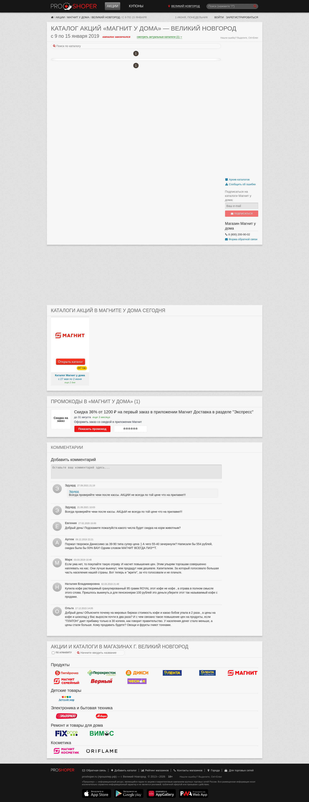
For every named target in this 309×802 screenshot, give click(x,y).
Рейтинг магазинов (155, 770)
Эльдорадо (66, 716)
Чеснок (137, 681)
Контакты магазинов (187, 770)
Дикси (137, 673)
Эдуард (74, 491)
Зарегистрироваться (242, 17)
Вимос (101, 733)
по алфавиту (62, 652)
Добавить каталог (123, 770)
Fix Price (66, 733)
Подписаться (241, 213)
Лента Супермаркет (207, 673)
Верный (101, 681)
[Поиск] (232, 6)
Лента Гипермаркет (172, 673)
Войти (219, 17)
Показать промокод (92, 429)
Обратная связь (94, 770)
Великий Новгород (106, 17)
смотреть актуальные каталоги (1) (159, 36)
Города (213, 770)
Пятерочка (66, 673)
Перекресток (101, 673)
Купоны (136, 6)
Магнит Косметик (66, 751)
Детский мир (66, 699)
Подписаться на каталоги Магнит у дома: (238, 196)
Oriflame (101, 751)
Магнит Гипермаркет (66, 681)
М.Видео (101, 716)
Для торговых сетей (239, 770)
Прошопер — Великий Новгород (74, 6)
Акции (112, 6)
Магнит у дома (78, 17)
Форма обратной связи (241, 239)
